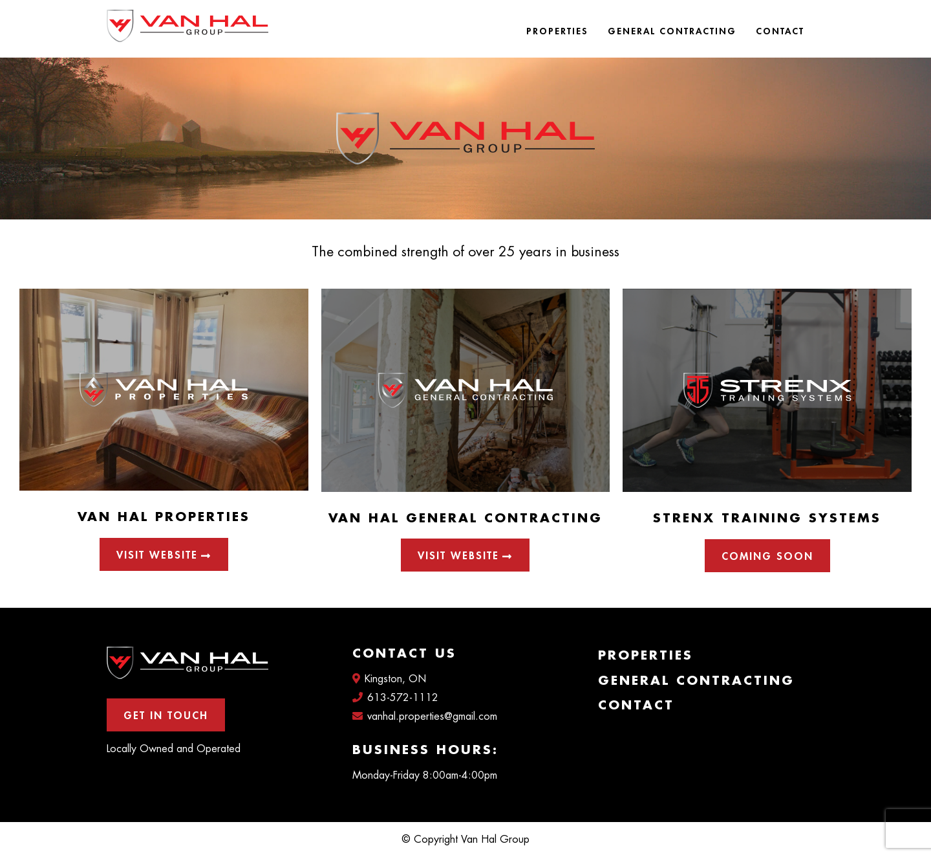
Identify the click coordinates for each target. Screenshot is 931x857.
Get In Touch (165, 716)
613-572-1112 (395, 697)
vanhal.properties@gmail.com (424, 716)
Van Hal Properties (164, 517)
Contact (780, 31)
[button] (767, 555)
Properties (557, 31)
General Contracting (672, 31)
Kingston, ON (389, 678)
